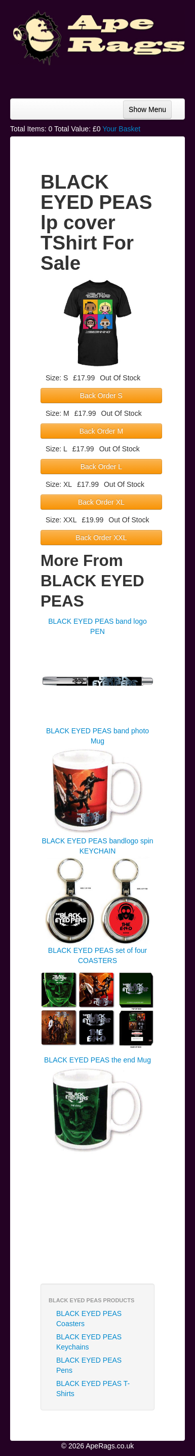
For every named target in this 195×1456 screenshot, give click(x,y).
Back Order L (101, 467)
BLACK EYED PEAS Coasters (89, 1318)
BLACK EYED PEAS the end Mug (97, 1060)
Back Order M (101, 431)
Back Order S (101, 396)
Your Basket (121, 129)
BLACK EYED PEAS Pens (89, 1365)
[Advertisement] (104, 78)
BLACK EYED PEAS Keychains (89, 1342)
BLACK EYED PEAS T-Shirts (93, 1388)
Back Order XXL (101, 538)
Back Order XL (101, 502)
